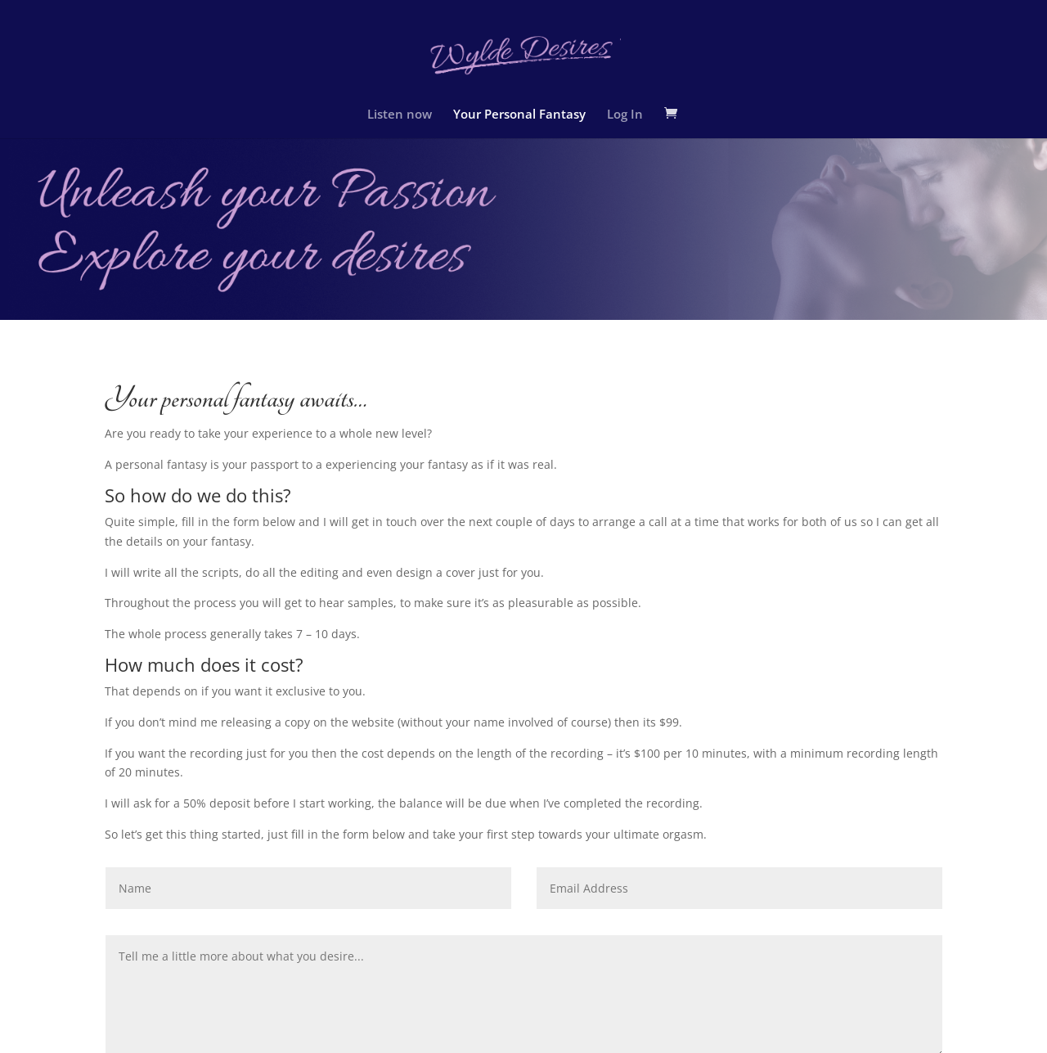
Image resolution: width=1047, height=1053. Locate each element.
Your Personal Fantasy (519, 115)
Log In (625, 115)
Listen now (399, 115)
